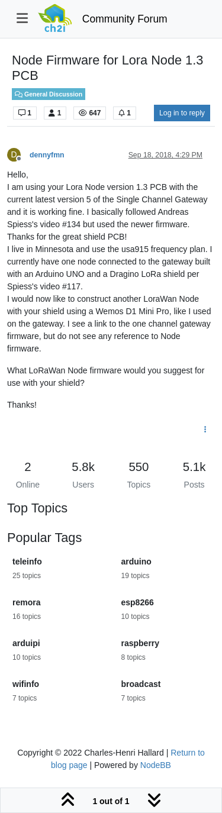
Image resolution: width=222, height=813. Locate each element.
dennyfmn (47, 155)
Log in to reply (182, 113)
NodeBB (155, 765)
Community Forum (125, 19)
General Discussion (48, 94)
